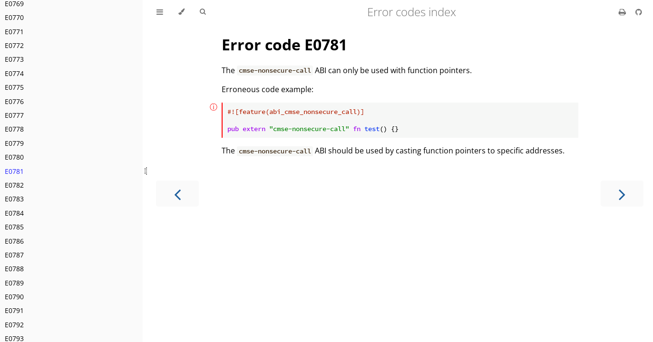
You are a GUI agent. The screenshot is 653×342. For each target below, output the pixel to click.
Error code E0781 (284, 44)
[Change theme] (181, 12)
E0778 (14, 128)
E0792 (14, 324)
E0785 (14, 226)
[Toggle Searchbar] (202, 12)
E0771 (14, 31)
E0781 (14, 171)
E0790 (14, 296)
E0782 (14, 185)
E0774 (14, 73)
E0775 (14, 87)
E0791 (14, 310)
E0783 (14, 198)
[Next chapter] (622, 193)
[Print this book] (623, 12)
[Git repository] (639, 12)
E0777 (14, 115)
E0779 (14, 143)
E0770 (14, 17)
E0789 (14, 282)
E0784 (14, 213)
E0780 (14, 157)
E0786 (14, 241)
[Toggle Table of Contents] (160, 12)
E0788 (14, 268)
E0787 (14, 254)
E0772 (14, 45)
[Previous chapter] (177, 193)
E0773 (14, 59)
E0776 (14, 101)
